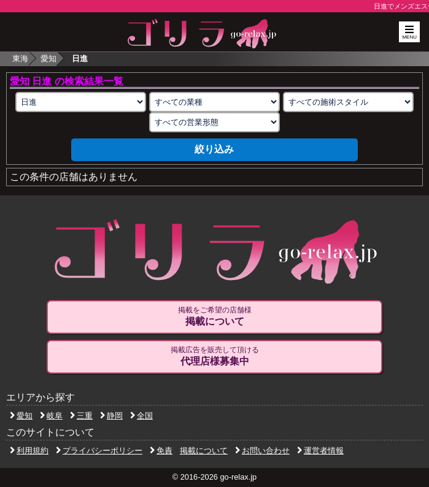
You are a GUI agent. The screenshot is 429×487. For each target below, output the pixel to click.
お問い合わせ (262, 450)
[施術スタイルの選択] (348, 102)
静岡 (111, 415)
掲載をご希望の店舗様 (214, 317)
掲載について (204, 450)
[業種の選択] (214, 102)
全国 (141, 415)
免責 (161, 450)
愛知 (48, 58)
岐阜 (51, 415)
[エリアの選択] (80, 102)
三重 (81, 415)
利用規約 (29, 450)
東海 (20, 58)
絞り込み (214, 149)
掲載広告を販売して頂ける (214, 356)
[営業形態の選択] (214, 122)
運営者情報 (320, 450)
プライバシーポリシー (99, 450)
